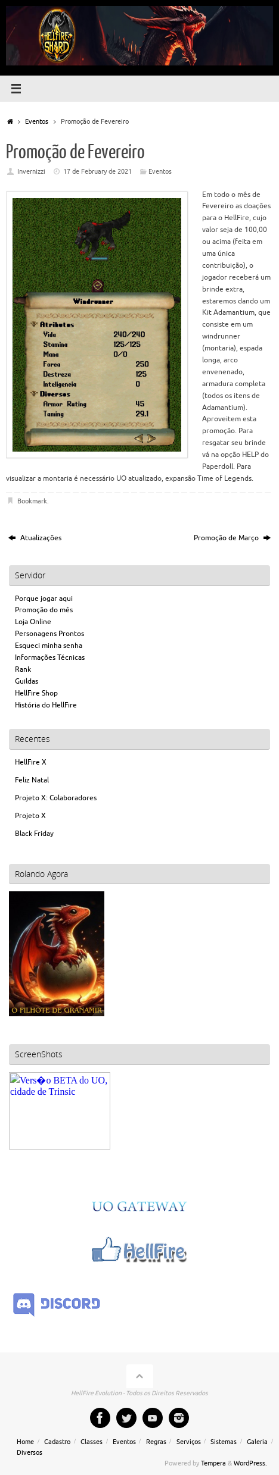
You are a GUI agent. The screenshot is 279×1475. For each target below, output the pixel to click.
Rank (23, 669)
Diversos (29, 1453)
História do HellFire (46, 705)
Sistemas (223, 1442)
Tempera (213, 1463)
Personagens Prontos (49, 634)
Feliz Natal (32, 780)
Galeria (257, 1442)
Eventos (36, 122)
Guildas (26, 681)
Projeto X (30, 816)
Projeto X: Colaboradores (56, 798)
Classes (91, 1442)
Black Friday (34, 833)
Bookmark (32, 501)
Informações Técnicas (50, 657)
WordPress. (250, 1463)
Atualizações (34, 538)
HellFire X (30, 762)
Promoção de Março (232, 538)
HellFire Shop (36, 693)
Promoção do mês (44, 610)
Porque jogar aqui (44, 598)
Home (25, 1442)
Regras (156, 1442)
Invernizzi (31, 172)
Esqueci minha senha (48, 645)
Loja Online (33, 622)
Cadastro (57, 1442)
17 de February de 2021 (97, 172)
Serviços (188, 1442)
